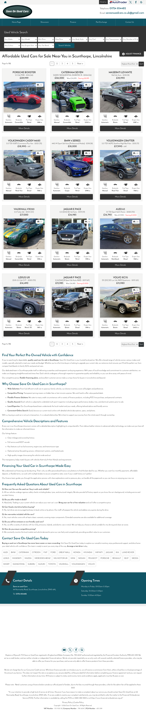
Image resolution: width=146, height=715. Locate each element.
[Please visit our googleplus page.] (141, 2)
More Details (24, 128)
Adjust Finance (133, 54)
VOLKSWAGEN (78, 564)
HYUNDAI (88, 552)
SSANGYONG (19, 564)
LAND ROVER (128, 552)
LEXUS (6, 558)
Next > (80, 64)
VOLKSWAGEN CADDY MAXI (24, 141)
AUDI (5, 552)
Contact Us (129, 22)
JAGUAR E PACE (72, 209)
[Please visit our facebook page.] (135, 2)
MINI (73, 558)
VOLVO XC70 (120, 277)
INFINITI (99, 552)
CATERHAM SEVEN (72, 72)
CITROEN (36, 552)
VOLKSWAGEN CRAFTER (120, 141)
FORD (53, 552)
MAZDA (28, 558)
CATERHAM (24, 552)
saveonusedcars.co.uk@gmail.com (125, 13)
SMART (6, 564)
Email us (103, 2)
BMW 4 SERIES (72, 141)
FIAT (45, 552)
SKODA (135, 558)
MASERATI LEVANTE (120, 72)
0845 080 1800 (81, 698)
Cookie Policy (79, 702)
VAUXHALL (63, 564)
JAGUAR (109, 552)
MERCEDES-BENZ (43, 558)
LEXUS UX (24, 277)
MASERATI (17, 558)
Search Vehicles (64, 46)
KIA (117, 552)
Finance (73, 22)
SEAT (126, 558)
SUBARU (31, 564)
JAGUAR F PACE (72, 277)
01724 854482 (118, 8)
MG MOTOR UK (61, 558)
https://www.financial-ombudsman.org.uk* (107, 698)
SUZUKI (41, 564)
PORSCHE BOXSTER (24, 72)
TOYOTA (52, 564)
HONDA (76, 552)
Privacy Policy (67, 702)
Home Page (16, 22)
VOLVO (91, 564)
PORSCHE (105, 558)
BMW (13, 552)
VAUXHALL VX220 (24, 209)
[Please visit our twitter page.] (130, 2)
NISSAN (81, 558)
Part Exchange (101, 22)
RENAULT (116, 558)
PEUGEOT (92, 558)
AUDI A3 (120, 209)
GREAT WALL (64, 552)
